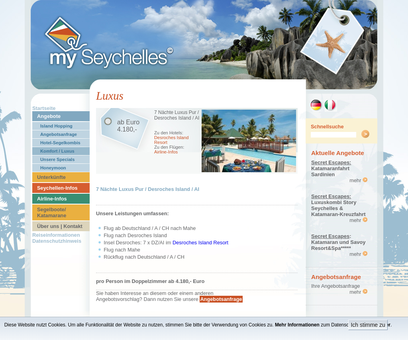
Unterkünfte (51, 177)
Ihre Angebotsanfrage (335, 286)
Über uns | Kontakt (59, 226)
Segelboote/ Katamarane (51, 212)
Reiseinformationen (56, 235)
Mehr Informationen (297, 325)
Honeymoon (53, 167)
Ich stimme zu (368, 325)
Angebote (49, 116)
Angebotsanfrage (58, 134)
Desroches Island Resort (200, 243)
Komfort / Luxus (57, 151)
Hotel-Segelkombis (60, 142)
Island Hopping (56, 126)
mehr (358, 180)
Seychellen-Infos (57, 188)
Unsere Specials (57, 159)
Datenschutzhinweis (56, 241)
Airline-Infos (52, 199)
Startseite (43, 108)
